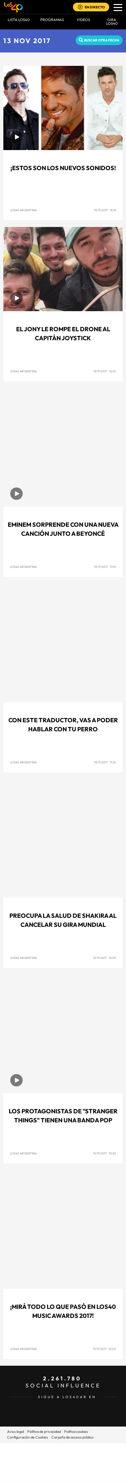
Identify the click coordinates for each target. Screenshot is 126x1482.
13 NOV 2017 (27, 40)
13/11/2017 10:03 (104, 1349)
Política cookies (76, 1431)
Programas (52, 19)
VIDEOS (83, 19)
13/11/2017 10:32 (104, 1153)
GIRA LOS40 (112, 21)
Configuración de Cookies (27, 1437)
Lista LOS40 (19, 19)
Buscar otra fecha (101, 40)
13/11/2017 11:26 (105, 762)
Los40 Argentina (23, 210)
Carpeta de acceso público (72, 1437)
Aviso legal (15, 1431)
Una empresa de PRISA (63, 1457)
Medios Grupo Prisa (63, 1474)
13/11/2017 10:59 (104, 958)
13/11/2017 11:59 (105, 567)
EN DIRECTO (95, 7)
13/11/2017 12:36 (104, 371)
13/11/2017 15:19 (105, 210)
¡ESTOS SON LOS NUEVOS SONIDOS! (63, 168)
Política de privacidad (44, 1431)
